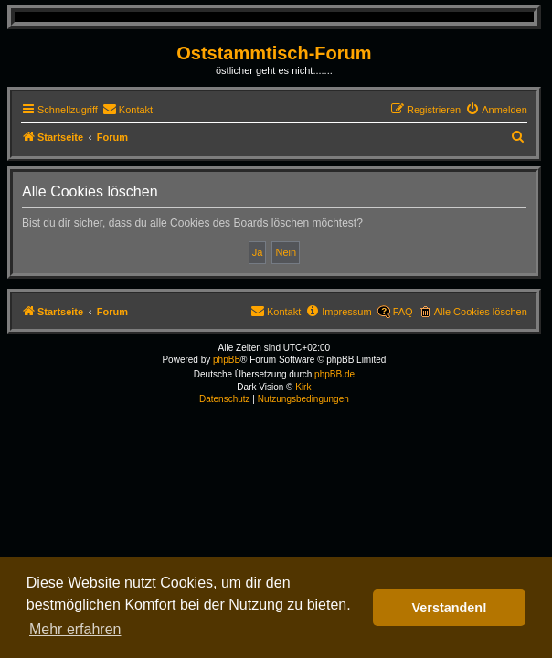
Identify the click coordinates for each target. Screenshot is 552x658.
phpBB (226, 360)
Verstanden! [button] (449, 607)
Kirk (303, 387)
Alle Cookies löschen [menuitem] (480, 311)
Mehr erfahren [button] (75, 629)
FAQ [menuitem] (403, 311)
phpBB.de (334, 374)
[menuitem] (127, 110)
